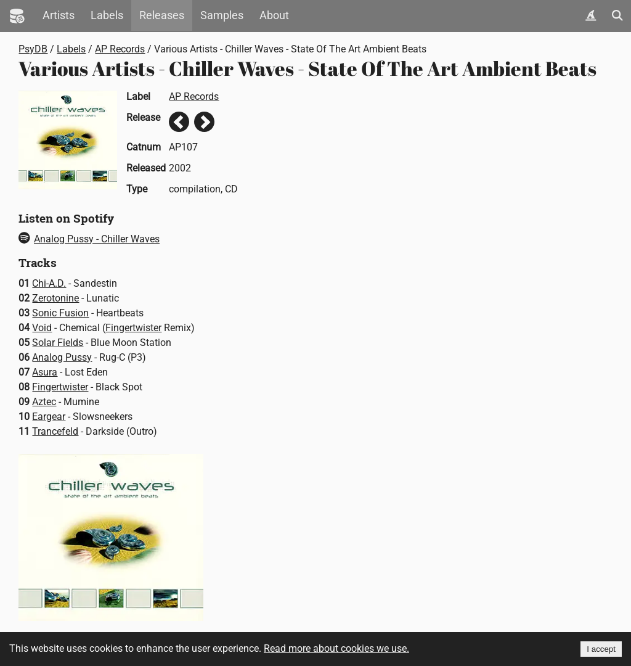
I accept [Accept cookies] (601, 649)
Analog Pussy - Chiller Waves (89, 239)
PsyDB (32, 49)
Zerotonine (55, 298)
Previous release (179, 122)
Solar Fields (57, 342)
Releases (161, 15)
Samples (221, 15)
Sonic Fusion (60, 313)
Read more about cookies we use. (336, 648)
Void (42, 328)
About (274, 15)
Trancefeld (55, 431)
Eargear (48, 416)
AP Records (120, 49)
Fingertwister (133, 328)
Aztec (44, 402)
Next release (204, 122)
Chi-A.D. (49, 283)
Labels (107, 15)
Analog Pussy (62, 357)
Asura (44, 372)
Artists (59, 15)
